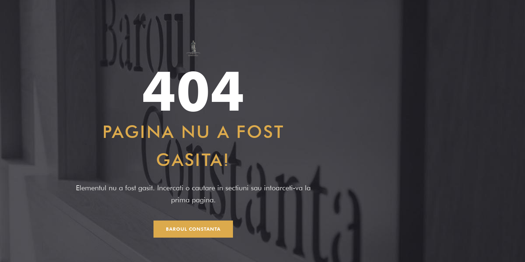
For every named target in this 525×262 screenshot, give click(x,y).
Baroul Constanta (193, 229)
